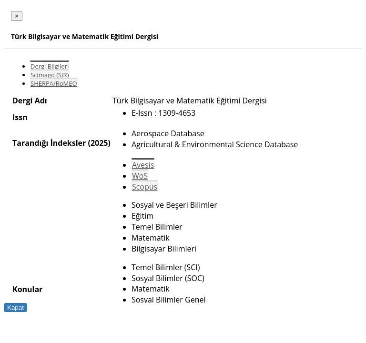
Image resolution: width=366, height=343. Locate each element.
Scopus (144, 187)
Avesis (143, 165)
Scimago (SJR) (49, 75)
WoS (140, 176)
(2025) (99, 143)
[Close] (16, 16)
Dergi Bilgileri (49, 66)
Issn (20, 117)
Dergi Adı (29, 100)
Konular (27, 289)
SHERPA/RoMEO (53, 83)
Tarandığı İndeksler (49, 143)
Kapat (15, 307)
